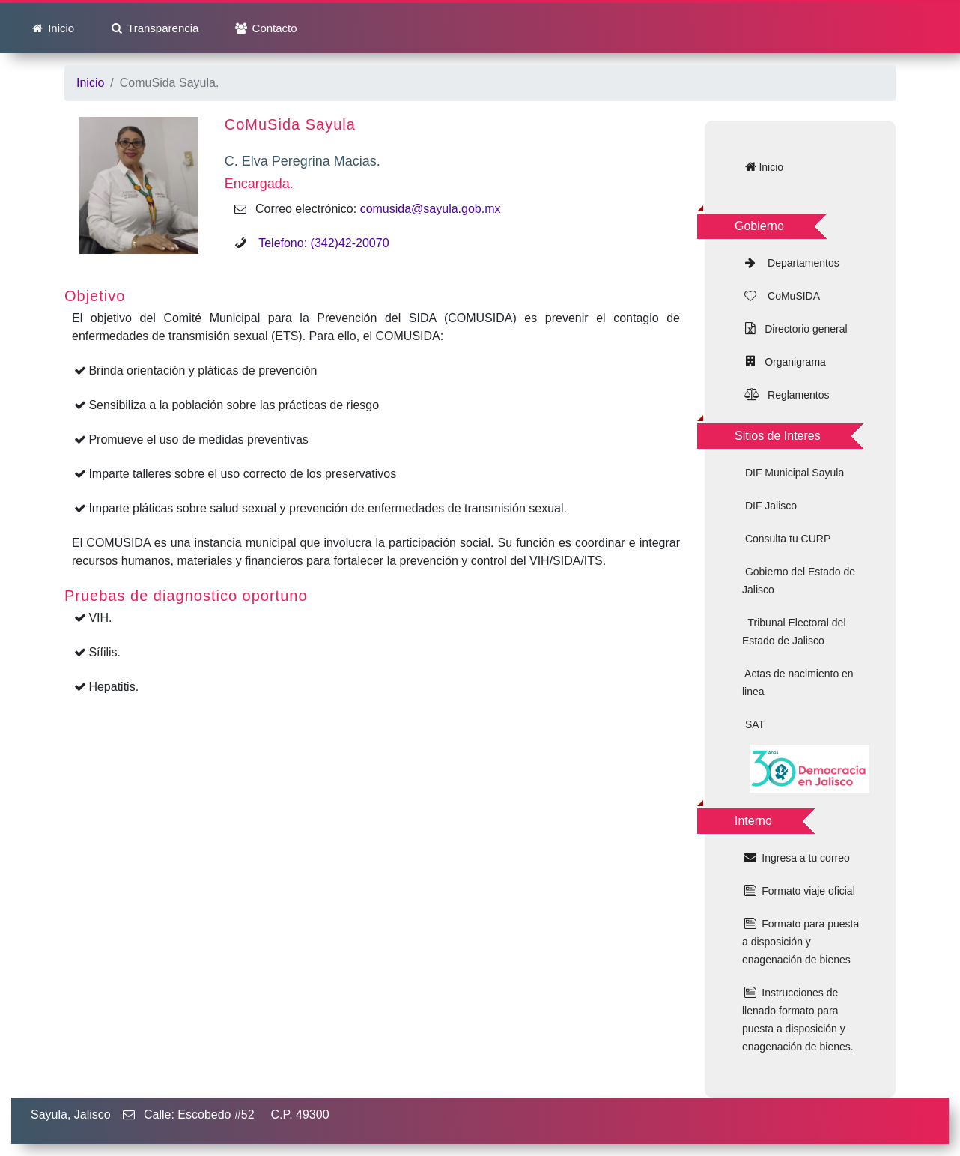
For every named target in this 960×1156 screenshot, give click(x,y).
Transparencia (161, 28)
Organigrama (792, 362)
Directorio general (803, 329)
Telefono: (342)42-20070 (319, 243)
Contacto (273, 28)
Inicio (59, 28)
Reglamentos (794, 395)
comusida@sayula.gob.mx (430, 208)
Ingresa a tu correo (804, 858)
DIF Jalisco (769, 506)
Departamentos (799, 263)
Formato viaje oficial (806, 891)
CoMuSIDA (789, 296)
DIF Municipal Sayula (793, 473)
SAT (753, 724)
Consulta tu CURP (786, 539)
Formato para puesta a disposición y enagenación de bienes (800, 942)
